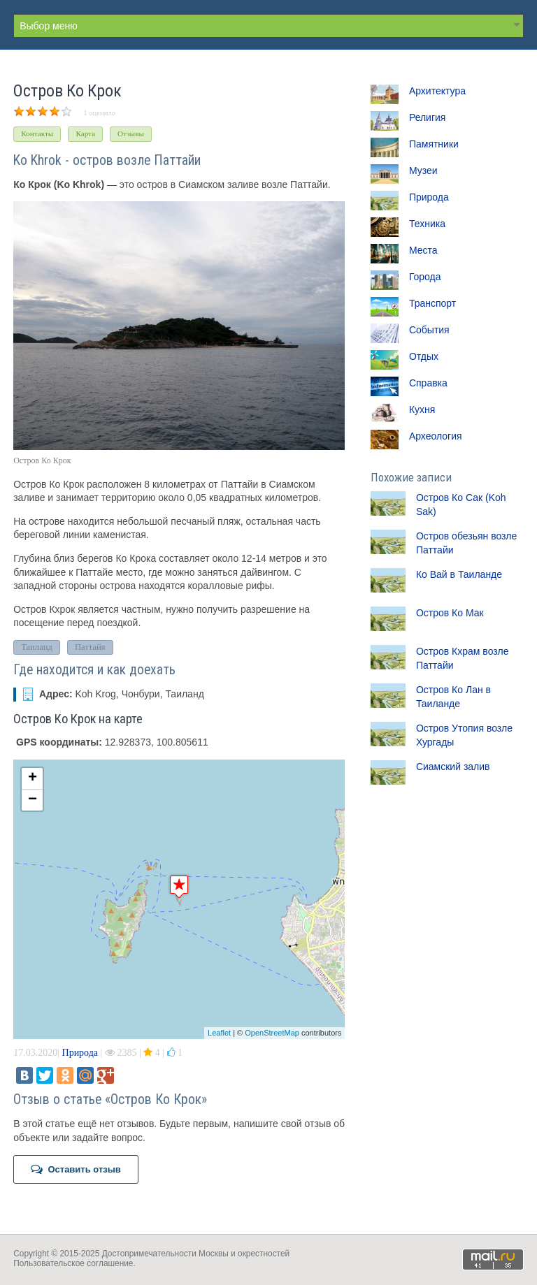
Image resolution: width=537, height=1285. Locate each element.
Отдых (423, 356)
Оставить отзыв (76, 1169)
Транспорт (432, 303)
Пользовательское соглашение (73, 1263)
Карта (85, 133)
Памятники (434, 144)
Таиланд (36, 647)
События (429, 329)
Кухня (422, 409)
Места (423, 250)
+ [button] (32, 778)
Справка (428, 383)
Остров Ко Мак (450, 612)
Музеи (423, 170)
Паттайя (90, 647)
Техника (427, 223)
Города (425, 276)
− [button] (32, 800)
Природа (80, 1052)
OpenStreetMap (272, 1033)
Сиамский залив (453, 766)
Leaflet (219, 1033)
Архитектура (437, 90)
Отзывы (130, 133)
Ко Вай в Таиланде (459, 574)
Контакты (37, 133)
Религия (427, 117)
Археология (435, 436)
